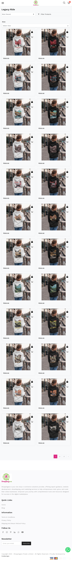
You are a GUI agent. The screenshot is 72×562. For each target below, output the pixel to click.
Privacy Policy (6, 520)
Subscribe (26, 543)
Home (4, 505)
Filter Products (44, 14)
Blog (3, 508)
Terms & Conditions (8, 517)
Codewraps (5, 556)
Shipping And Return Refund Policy (13, 523)
